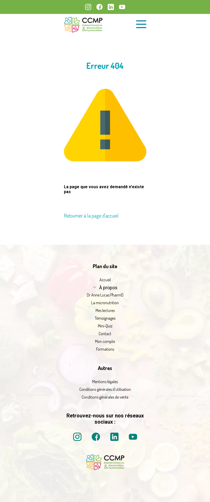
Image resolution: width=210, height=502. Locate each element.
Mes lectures (105, 310)
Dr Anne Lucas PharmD (105, 295)
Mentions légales (105, 381)
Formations (105, 349)
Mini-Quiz (105, 325)
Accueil (105, 279)
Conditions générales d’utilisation (105, 389)
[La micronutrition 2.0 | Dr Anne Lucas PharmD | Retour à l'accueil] (83, 24)
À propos (108, 287)
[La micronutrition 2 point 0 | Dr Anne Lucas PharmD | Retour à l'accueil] (105, 468)
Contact (105, 333)
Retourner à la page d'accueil (91, 215)
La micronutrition (105, 302)
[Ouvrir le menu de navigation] (141, 24)
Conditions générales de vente (105, 397)
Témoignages (105, 318)
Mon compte (105, 341)
